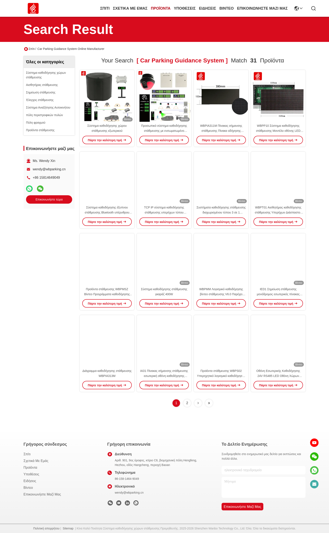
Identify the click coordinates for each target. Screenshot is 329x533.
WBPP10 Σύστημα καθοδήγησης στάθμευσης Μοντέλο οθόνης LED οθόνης (278, 130)
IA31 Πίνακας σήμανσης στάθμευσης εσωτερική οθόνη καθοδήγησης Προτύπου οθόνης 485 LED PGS (164, 376)
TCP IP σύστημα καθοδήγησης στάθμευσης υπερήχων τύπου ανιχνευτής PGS (164, 212)
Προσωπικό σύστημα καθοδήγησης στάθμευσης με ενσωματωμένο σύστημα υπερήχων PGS (164, 130)
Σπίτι (105, 8)
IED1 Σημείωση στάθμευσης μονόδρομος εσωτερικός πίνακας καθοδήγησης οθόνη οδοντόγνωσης (278, 294)
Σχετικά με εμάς (130, 8)
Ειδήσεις (207, 8)
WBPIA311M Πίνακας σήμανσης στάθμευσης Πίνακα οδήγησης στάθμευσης (221, 130)
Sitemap (68, 528)
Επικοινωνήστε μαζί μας (262, 8)
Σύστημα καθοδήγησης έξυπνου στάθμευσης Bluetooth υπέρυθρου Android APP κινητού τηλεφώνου (107, 212)
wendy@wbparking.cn (49, 169)
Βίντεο (226, 8)
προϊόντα (161, 8)
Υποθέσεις (185, 8)
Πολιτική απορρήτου (46, 528)
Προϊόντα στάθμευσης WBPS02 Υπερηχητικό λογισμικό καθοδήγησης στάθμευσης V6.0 (221, 376)
